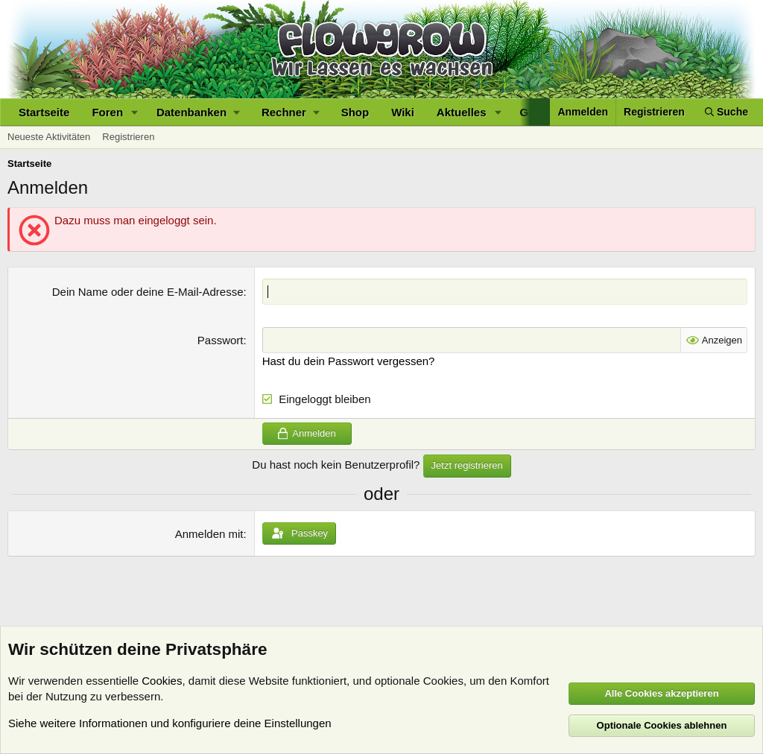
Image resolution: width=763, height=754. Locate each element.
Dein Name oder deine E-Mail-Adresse (148, 291)
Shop (355, 112)
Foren (107, 112)
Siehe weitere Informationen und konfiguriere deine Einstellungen (170, 723)
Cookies (162, 680)
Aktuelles (462, 112)
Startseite (44, 112)
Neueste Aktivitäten (48, 136)
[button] (134, 112)
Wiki (402, 112)
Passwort (220, 340)
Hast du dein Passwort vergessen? (348, 361)
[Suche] (726, 112)
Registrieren (128, 136)
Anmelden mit (209, 534)
